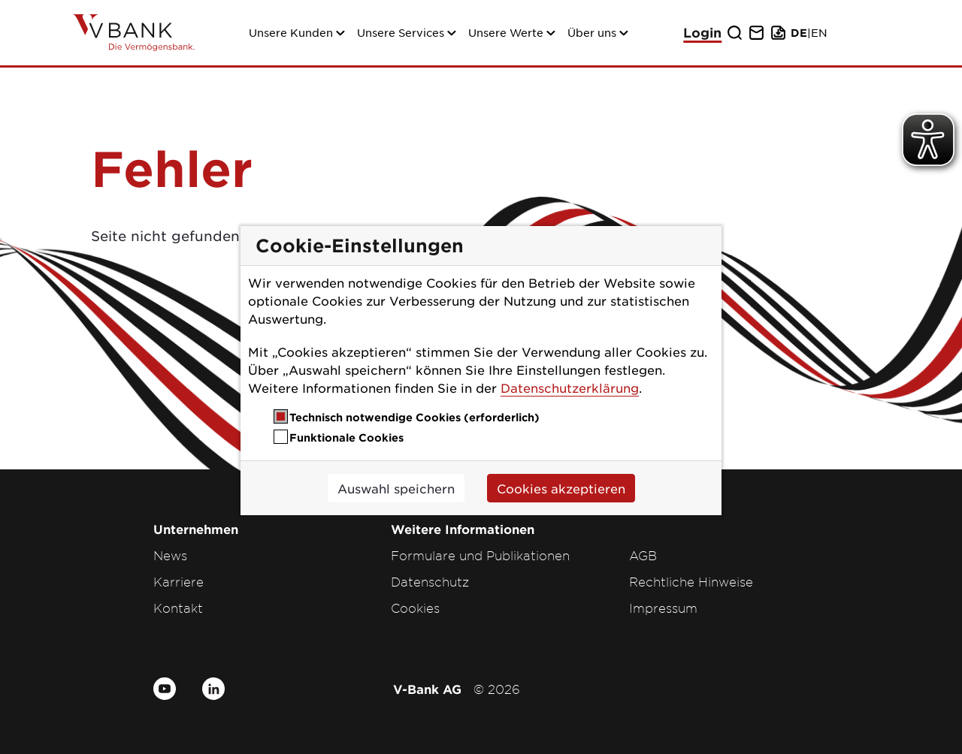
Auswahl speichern (396, 488)
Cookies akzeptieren (561, 488)
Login (702, 33)
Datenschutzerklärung (570, 387)
